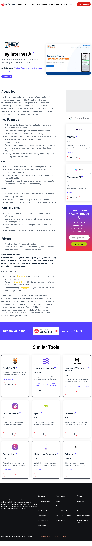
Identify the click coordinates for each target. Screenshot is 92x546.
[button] (23, 4)
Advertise (64, 4)
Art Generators (43, 520)
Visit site (5, 76)
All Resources (60, 520)
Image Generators (44, 506)
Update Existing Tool (82, 522)
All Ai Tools (42, 525)
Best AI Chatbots (61, 511)
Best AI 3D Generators (63, 516)
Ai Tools (32, 4)
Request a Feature (83, 516)
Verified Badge (54, 4)
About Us (80, 501)
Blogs (72, 4)
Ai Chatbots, (36, 68)
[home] (8, 4)
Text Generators (43, 511)
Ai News (59, 506)
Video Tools (42, 516)
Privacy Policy (45, 537)
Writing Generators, (22, 68)
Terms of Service (61, 537)
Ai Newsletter (42, 4)
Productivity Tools (44, 501)
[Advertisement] (46, 22)
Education (5, 71)
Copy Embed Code (72, 331)
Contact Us (84, 4)
